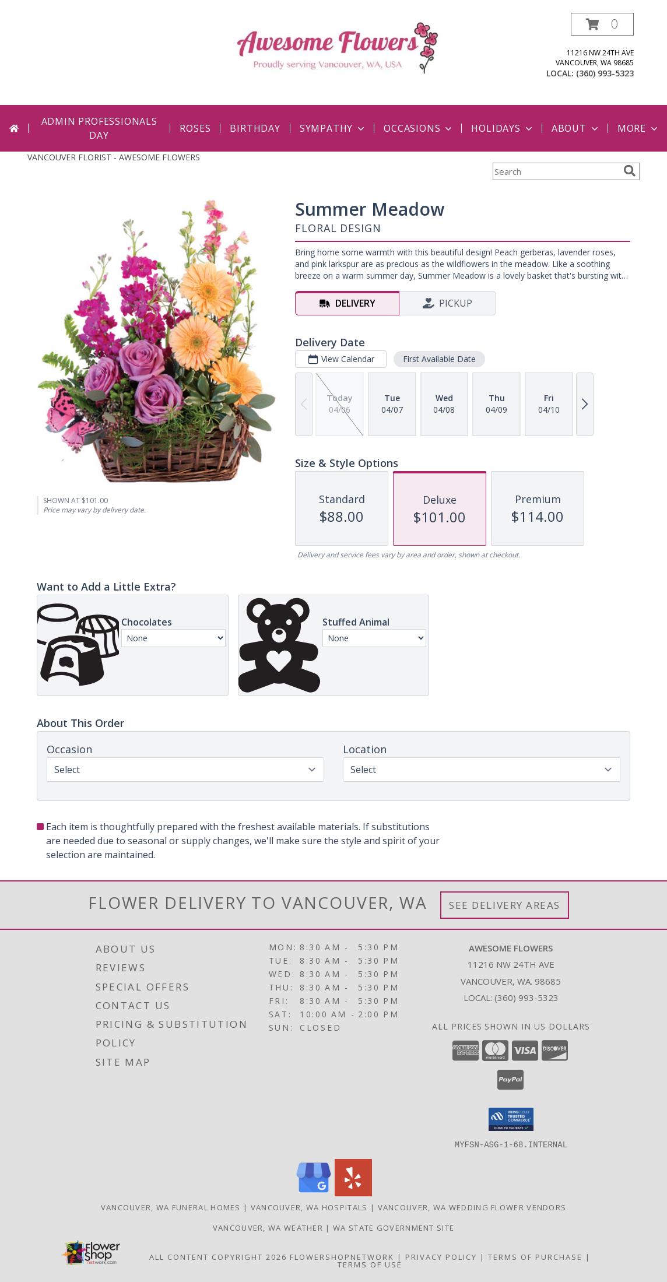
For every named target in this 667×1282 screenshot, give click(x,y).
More (638, 128)
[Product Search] (555, 171)
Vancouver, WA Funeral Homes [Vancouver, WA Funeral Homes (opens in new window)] (171, 1207)
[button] (602, 24)
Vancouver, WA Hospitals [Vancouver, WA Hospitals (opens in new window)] (309, 1207)
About (576, 128)
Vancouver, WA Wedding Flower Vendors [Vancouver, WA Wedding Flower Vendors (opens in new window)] (472, 1207)
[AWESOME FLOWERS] (337, 46)
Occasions (419, 128)
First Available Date (439, 358)
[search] (629, 170)
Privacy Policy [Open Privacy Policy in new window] (441, 1256)
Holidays (502, 128)
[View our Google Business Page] (313, 1192)
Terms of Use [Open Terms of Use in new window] (370, 1264)
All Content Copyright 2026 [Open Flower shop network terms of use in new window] (218, 1256)
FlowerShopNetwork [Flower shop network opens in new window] (342, 1256)
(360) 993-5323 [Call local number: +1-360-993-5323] (605, 73)
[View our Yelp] (353, 1192)
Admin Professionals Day (99, 128)
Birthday (255, 128)
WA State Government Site (393, 1227)
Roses (195, 128)
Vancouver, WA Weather (268, 1227)
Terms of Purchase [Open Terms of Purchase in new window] (535, 1256)
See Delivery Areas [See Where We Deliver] (504, 905)
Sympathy (333, 128)
